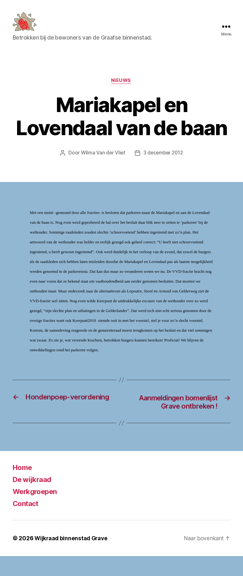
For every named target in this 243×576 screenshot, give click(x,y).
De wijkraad (33, 499)
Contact (27, 523)
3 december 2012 (163, 163)
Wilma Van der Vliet (102, 163)
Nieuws (121, 90)
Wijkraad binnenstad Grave (71, 558)
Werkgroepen (37, 511)
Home (23, 487)
